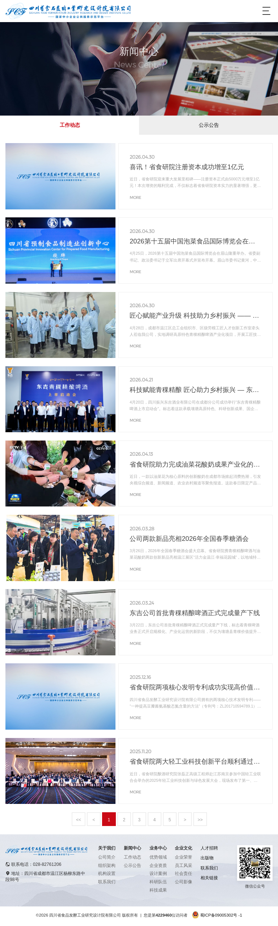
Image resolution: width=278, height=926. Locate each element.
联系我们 (106, 881)
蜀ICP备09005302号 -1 (221, 915)
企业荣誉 (183, 857)
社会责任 (183, 873)
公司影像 (183, 881)
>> (200, 819)
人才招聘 (209, 848)
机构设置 (106, 873)
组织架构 (106, 865)
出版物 (207, 857)
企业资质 (158, 865)
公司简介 (106, 857)
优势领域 (158, 857)
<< (78, 819)
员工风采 (183, 865)
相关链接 (209, 877)
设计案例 (158, 873)
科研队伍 (158, 881)
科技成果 (158, 890)
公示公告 (209, 125)
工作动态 (70, 125)
